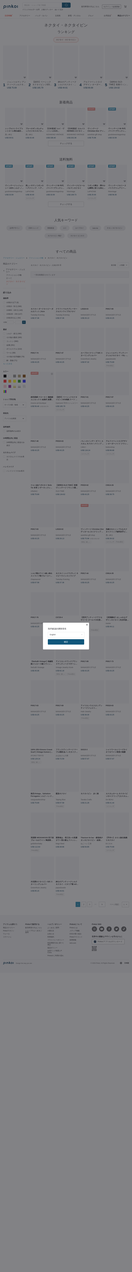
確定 (66, 642)
